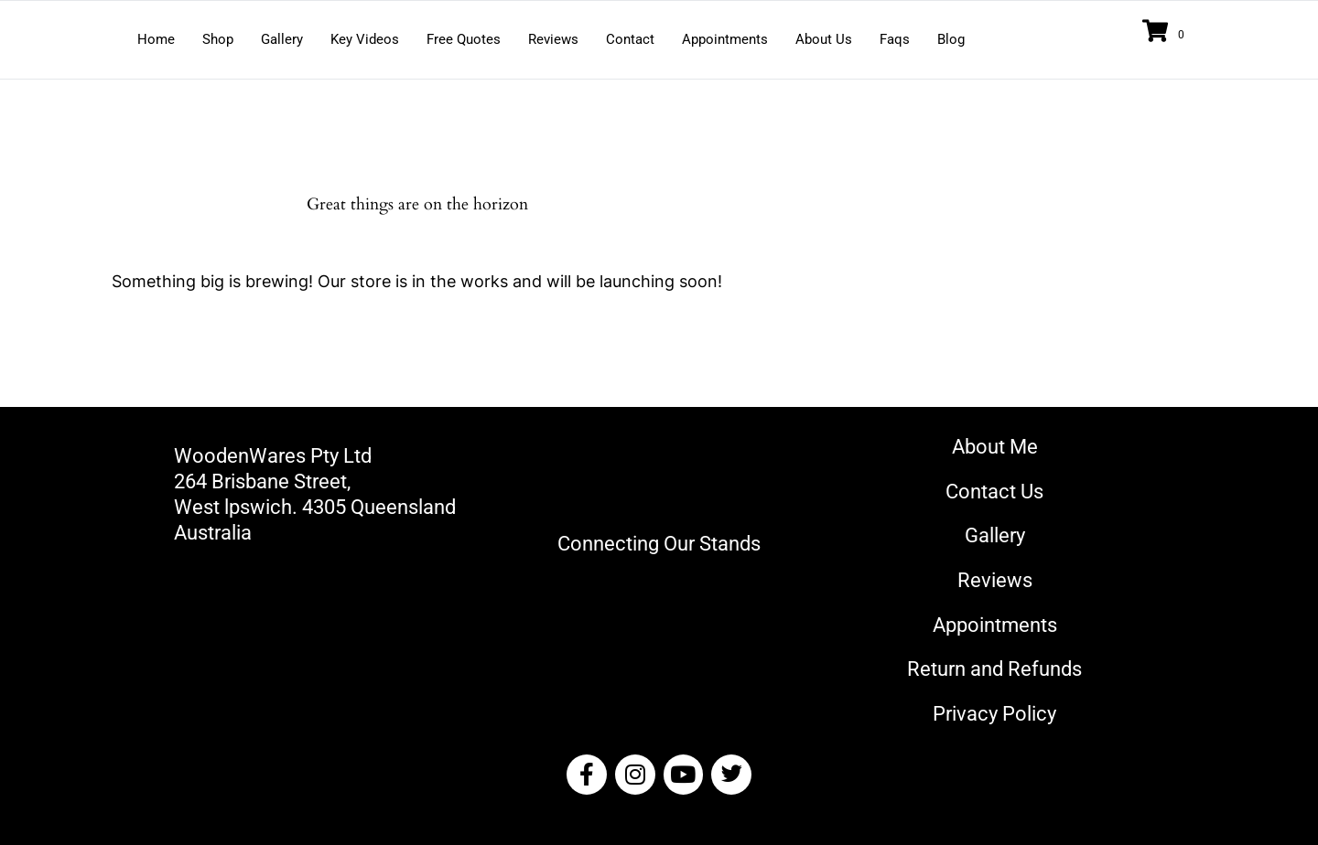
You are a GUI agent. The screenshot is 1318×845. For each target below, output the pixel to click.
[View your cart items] (1166, 32)
